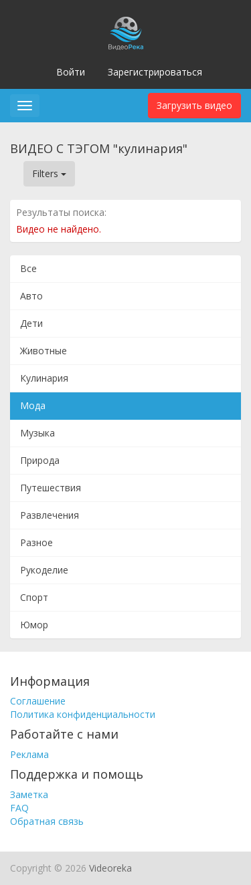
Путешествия (50, 487)
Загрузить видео (194, 105)
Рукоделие (44, 569)
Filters (49, 173)
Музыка (37, 432)
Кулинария (44, 378)
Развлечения (49, 515)
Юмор (34, 624)
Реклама (29, 754)
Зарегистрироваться (155, 72)
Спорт (34, 597)
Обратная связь (47, 821)
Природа (40, 460)
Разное (36, 542)
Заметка (29, 794)
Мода (33, 405)
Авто (31, 295)
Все (28, 268)
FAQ (19, 807)
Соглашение (38, 700)
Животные (43, 350)
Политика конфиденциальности (82, 714)
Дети (31, 323)
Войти (70, 72)
